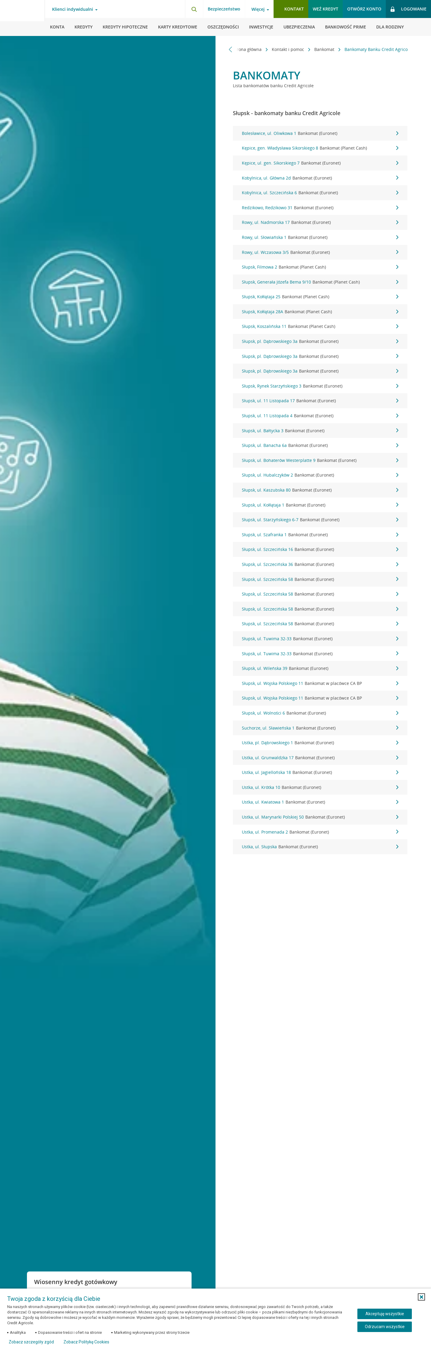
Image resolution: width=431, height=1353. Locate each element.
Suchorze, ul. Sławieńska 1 (320, 728)
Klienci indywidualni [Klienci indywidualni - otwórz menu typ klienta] (72, 9)
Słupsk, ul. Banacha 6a (320, 445)
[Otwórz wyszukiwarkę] (194, 9)
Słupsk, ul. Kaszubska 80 (320, 490)
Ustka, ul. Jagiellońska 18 (320, 772)
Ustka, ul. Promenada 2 (320, 832)
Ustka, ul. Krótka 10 (320, 787)
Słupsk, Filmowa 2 (320, 267)
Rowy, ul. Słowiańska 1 (320, 237)
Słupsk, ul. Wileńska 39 (320, 668)
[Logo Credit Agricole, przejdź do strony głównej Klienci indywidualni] (22, 18)
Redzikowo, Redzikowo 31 (320, 208)
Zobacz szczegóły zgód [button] (31, 1342)
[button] (421, 1297)
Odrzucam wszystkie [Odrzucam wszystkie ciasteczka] (385, 1326)
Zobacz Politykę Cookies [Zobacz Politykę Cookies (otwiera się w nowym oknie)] (86, 1342)
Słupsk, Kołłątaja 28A (320, 312)
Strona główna (244, 49)
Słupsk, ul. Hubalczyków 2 (320, 475)
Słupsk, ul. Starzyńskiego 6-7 (320, 520)
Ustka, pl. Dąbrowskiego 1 (320, 743)
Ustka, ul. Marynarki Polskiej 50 (320, 817)
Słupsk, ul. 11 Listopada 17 (320, 401)
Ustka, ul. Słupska (320, 847)
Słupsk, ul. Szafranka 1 (320, 535)
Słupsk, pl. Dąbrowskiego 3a (320, 341)
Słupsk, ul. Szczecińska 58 (320, 579)
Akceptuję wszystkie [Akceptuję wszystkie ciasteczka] (384, 1313)
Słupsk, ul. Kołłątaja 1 (320, 505)
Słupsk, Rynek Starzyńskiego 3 (320, 386)
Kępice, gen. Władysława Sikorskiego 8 (320, 148)
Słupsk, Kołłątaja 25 (320, 297)
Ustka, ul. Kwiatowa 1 (320, 802)
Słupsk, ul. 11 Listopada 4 (320, 416)
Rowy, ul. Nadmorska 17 (320, 222)
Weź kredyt (325, 9)
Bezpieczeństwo (224, 9)
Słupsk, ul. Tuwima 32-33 (320, 639)
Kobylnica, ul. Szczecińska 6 (320, 193)
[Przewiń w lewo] (230, 49)
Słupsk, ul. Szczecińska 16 (320, 549)
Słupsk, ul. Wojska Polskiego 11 (320, 683)
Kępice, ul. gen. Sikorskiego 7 (320, 163)
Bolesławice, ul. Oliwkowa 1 (320, 133)
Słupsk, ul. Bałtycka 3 (320, 431)
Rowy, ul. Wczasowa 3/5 (320, 252)
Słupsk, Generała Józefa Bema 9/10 (320, 282)
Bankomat (321, 49)
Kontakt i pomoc (285, 49)
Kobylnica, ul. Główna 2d (320, 178)
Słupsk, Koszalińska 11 (320, 326)
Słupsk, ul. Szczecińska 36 (320, 564)
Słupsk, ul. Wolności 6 (320, 713)
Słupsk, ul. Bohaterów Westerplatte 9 (320, 460)
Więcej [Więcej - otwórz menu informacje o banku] (258, 9)
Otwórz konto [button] (364, 9)
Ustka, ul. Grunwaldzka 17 (320, 758)
